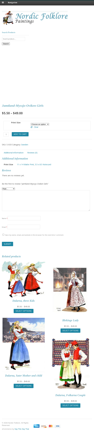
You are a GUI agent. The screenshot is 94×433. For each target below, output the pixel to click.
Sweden (24, 144)
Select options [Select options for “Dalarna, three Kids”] (24, 311)
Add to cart (20, 134)
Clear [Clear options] (36, 127)
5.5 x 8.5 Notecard (43, 164)
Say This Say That (21, 429)
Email (4, 227)
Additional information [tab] (14, 152)
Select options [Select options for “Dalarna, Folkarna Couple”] (70, 405)
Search (6, 44)
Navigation (12, 2)
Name (5, 218)
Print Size (15, 122)
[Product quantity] (6, 134)
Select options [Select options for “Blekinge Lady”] (70, 330)
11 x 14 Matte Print (25, 164)
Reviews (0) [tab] (32, 152)
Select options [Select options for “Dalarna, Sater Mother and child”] (24, 385)
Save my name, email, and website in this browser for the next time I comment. (34, 235)
